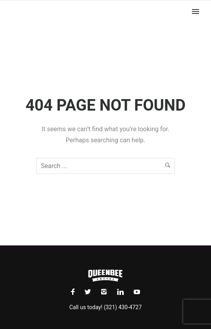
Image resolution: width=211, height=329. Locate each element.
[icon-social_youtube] (137, 292)
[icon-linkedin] (122, 292)
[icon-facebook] (75, 292)
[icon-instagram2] (106, 292)
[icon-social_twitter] (89, 292)
